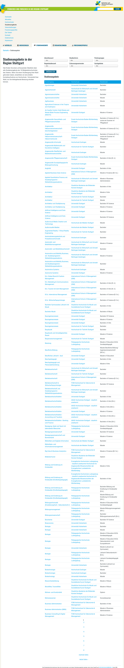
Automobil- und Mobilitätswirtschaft (57, 220)
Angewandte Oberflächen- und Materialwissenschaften (55, 123)
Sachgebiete (98, 34)
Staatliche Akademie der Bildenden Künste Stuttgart (83, 157)
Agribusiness (49, 72)
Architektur (48, 157)
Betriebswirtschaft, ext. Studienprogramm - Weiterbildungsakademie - (54, 361)
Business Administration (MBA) (55, 580)
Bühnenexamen (50, 569)
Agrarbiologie (49, 56)
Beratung (48, 314)
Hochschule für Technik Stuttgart (82, 117)
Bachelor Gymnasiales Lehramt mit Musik (57, 276)
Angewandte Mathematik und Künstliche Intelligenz (55, 117)
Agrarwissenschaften (52, 65)
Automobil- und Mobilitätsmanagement (53, 214)
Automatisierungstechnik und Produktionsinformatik (55, 208)
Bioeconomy (49, 494)
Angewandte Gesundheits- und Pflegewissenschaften (55, 91)
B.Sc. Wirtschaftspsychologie (55, 271)
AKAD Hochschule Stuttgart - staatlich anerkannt (84, 372)
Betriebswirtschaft (51, 340)
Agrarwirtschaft (50, 60)
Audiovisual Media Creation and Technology (56, 193)
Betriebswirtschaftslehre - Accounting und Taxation (53, 387)
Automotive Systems (52, 240)
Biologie (47, 497)
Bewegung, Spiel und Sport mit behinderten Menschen (55, 398)
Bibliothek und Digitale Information (57, 412)
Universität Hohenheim (79, 56)
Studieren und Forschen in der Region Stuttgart (33, 9)
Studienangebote (42, 16)
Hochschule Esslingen (78, 113)
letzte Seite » (84, 630)
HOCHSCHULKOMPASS (105, 638)
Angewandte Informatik (53, 113)
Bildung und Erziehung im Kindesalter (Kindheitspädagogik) (56, 449)
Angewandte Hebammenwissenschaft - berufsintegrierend (54, 99)
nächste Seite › (84, 625)
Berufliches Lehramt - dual (54, 326)
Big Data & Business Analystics (55, 422)
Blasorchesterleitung (52, 552)
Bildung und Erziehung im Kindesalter (53, 437)
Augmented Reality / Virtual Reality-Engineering (57, 203)
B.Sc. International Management (56, 265)
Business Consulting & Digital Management (55, 586)
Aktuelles (8, 16)
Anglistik (48, 139)
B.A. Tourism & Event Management (57, 259)
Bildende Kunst (50, 427)
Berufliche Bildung (51, 321)
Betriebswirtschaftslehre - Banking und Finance (56, 392)
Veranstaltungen (60, 16)
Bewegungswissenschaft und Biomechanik (55, 407)
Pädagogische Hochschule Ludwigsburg (80, 314)
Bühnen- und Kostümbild (53, 563)
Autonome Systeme (51, 243)
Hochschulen (24, 16)
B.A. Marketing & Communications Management (56, 254)
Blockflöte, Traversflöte (52, 557)
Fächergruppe (99, 29)
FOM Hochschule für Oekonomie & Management (83, 355)
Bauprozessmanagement (53, 309)
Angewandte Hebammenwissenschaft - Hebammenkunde (54, 107)
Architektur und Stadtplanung (55, 174)
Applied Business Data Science (55, 143)
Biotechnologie (50, 540)
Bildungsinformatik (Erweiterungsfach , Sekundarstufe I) (57, 474)
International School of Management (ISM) (83, 143)
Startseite (6, 21)
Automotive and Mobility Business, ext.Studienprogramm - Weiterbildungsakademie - (57, 234)
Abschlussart (48, 29)
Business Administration (53, 574)
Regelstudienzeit (50, 34)
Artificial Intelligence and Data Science (55, 182)
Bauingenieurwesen (51, 287)
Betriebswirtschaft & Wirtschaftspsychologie (53, 355)
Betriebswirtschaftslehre (53, 367)
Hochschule (75, 53)
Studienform (73, 29)
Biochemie (48, 490)
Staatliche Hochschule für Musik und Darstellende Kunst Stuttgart (83, 276)
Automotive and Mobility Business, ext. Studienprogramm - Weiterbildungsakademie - (57, 226)
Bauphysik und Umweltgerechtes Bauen (56, 305)
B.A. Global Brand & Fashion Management (54, 248)
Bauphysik (48, 300)
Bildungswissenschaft (52, 486)
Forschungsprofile (81, 16)
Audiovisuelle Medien (52, 198)
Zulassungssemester (76, 34)
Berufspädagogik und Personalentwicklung (52, 334)
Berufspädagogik (51, 330)
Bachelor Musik (50, 282)
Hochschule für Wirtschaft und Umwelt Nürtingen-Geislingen (84, 60)
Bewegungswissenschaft (53, 402)
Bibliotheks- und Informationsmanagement (54, 416)
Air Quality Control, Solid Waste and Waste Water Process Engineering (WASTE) (57, 83)
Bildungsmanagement (52, 480)
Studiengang (49, 53)
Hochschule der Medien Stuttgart (82, 193)
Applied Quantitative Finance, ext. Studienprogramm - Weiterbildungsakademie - (56, 150)
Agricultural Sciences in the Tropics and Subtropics (57, 76)
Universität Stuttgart (78, 83)
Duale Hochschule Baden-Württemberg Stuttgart (84, 91)
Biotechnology (50, 547)
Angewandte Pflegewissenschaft (56, 129)
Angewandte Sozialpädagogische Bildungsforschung (56, 134)
